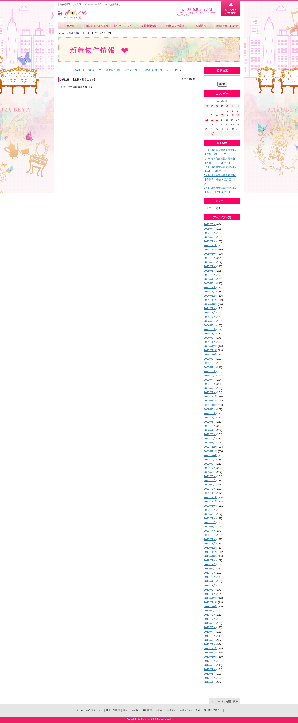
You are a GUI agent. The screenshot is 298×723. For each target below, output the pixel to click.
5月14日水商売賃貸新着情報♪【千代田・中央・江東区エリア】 (220, 179)
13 (217, 119)
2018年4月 (210, 631)
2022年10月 (210, 405)
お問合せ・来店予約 (227, 25)
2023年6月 (210, 371)
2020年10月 (210, 505)
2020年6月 (210, 522)
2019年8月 (210, 564)
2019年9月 (210, 560)
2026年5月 (210, 224)
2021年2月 (210, 488)
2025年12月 (210, 245)
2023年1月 (210, 392)
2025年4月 (210, 279)
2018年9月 (210, 610)
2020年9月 (210, 509)
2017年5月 (210, 677)
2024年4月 (210, 329)
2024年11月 (210, 300)
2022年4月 (210, 430)
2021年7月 (210, 467)
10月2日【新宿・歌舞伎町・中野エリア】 (156, 70)
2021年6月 (210, 472)
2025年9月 (210, 258)
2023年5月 (210, 375)
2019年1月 (210, 593)
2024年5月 (210, 325)
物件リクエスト (123, 25)
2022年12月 (210, 396)
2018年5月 (210, 627)
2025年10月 (210, 253)
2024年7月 (210, 316)
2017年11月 (210, 652)
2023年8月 (210, 363)
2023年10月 (210, 354)
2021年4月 (210, 480)
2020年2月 (210, 539)
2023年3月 (210, 383)
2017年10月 (210, 656)
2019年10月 (210, 556)
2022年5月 (210, 425)
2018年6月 (210, 623)
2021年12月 (210, 446)
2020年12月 (210, 497)
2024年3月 (210, 333)
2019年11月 (210, 551)
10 (237, 115)
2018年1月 (210, 644)
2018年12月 (210, 598)
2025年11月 (210, 249)
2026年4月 (210, 228)
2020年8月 (210, 514)
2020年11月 (210, 501)
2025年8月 (210, 262)
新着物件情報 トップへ (118, 70)
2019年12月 (210, 547)
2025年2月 (210, 287)
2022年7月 (210, 417)
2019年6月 (210, 572)
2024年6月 (210, 321)
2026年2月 (210, 237)
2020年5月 (210, 526)
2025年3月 (210, 283)
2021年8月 (210, 463)
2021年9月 (210, 459)
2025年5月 (210, 274)
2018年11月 (210, 602)
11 (206, 119)
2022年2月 (210, 438)
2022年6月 (210, 421)
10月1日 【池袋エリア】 (89, 70)
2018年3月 (210, 635)
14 (222, 119)
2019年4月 (210, 581)
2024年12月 (210, 295)
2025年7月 (210, 266)
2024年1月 (210, 342)
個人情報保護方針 (213, 710)
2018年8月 (210, 614)
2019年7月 (210, 568)
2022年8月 (210, 413)
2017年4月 (210, 682)
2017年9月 (210, 661)
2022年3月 (210, 434)
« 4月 (212, 133)
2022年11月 (210, 400)
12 (211, 119)
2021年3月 (210, 484)
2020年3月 (210, 535)
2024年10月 (210, 304)
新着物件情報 (149, 25)
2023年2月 (210, 388)
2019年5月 (210, 577)
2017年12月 (210, 648)
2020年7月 (210, 518)
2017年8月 (210, 665)
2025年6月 (210, 270)
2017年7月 (210, 669)
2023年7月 (210, 367)
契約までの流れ (175, 25)
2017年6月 (210, 673)
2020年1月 (210, 543)
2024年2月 (210, 337)
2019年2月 (210, 589)
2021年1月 (210, 493)
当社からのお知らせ (97, 25)
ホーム (71, 25)
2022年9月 (210, 409)
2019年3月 (210, 585)
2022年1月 (210, 442)
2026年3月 (210, 232)
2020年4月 (210, 530)
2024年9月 (210, 308)
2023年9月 (210, 358)
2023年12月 (210, 346)
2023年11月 (210, 350)
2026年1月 (210, 241)
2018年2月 (210, 640)
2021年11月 (210, 451)
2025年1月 (210, 291)
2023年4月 (210, 379)
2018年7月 (210, 619)
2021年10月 (210, 455)
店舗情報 (201, 25)
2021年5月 (210, 476)
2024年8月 (210, 312)
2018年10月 (210, 606)
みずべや (72, 14)
